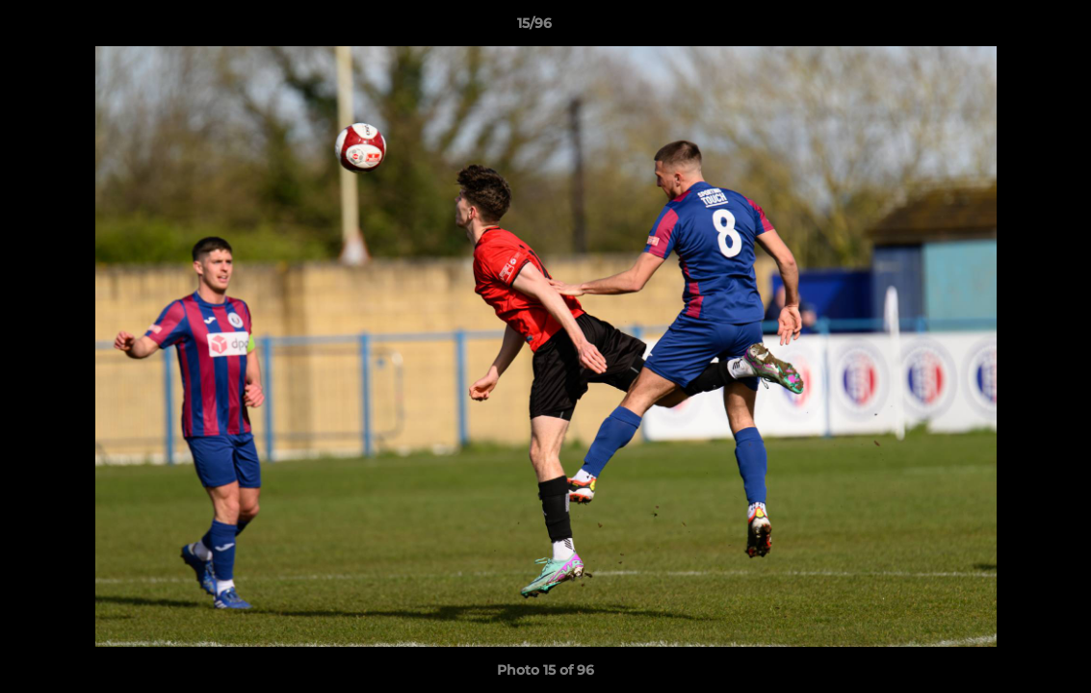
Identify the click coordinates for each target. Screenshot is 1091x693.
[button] (1010, 28)
